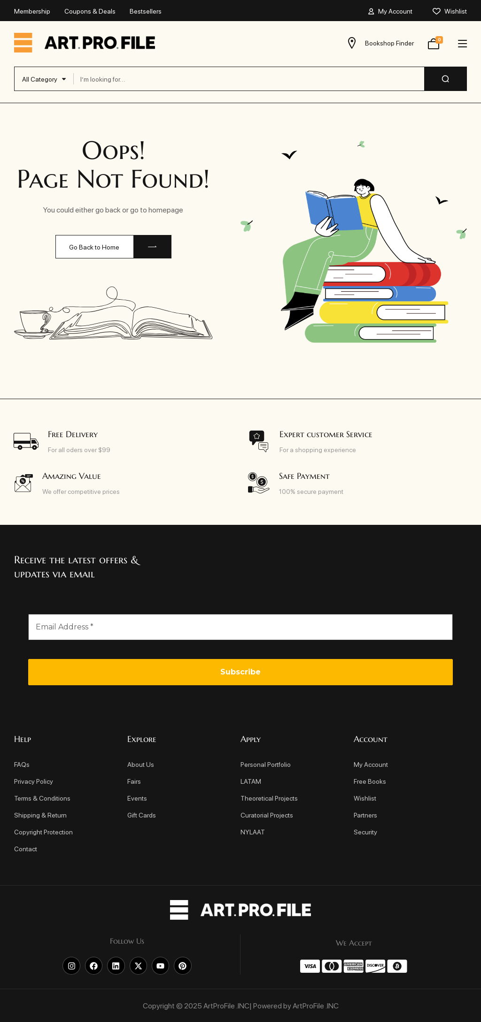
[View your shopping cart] (433, 42)
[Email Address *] (240, 627)
